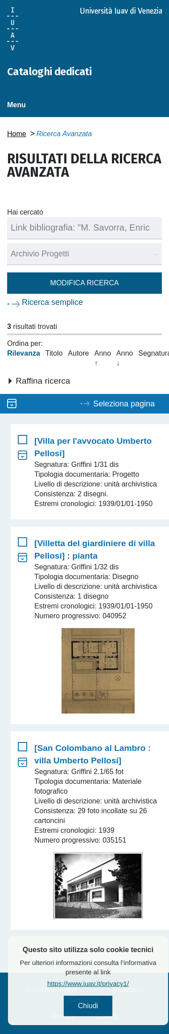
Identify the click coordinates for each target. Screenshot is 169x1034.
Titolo (54, 353)
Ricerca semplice (52, 302)
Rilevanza (23, 353)
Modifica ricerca (84, 283)
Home (16, 134)
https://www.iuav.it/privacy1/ (108, 983)
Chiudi (108, 1006)
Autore (78, 353)
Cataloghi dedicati (49, 71)
